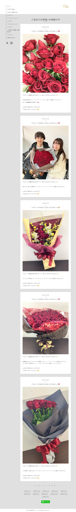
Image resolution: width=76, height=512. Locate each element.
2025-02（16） (64, 493)
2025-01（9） (46, 496)
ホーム (9, 6)
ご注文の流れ (11, 9)
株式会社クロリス (34, 510)
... (57, 485)
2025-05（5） (36, 493)
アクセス (9, 27)
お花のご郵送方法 (12, 12)
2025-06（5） (27, 493)
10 (54, 485)
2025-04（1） (45, 493)
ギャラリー (10, 34)
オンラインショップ (13, 18)
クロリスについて (12, 24)
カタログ (9, 21)
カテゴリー (10, 15)
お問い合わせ (11, 37)
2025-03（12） (54, 493)
